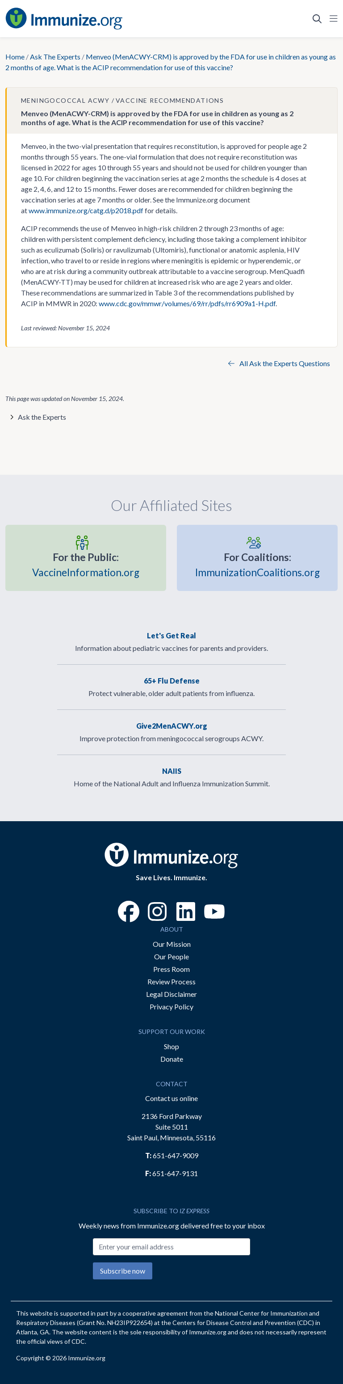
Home (15, 56)
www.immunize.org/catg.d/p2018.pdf (86, 210)
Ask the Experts (42, 417)
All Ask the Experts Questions (279, 363)
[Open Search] (317, 19)
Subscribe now (122, 1270)
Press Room (171, 969)
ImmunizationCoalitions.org (257, 564)
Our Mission (172, 944)
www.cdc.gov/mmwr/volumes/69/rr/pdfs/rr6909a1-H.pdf (187, 303)
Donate (171, 1059)
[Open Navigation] (332, 19)
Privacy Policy (171, 1006)
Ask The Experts (55, 56)
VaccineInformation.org (85, 564)
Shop (171, 1046)
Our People (171, 956)
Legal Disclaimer (171, 994)
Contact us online (171, 1098)
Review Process (171, 981)
